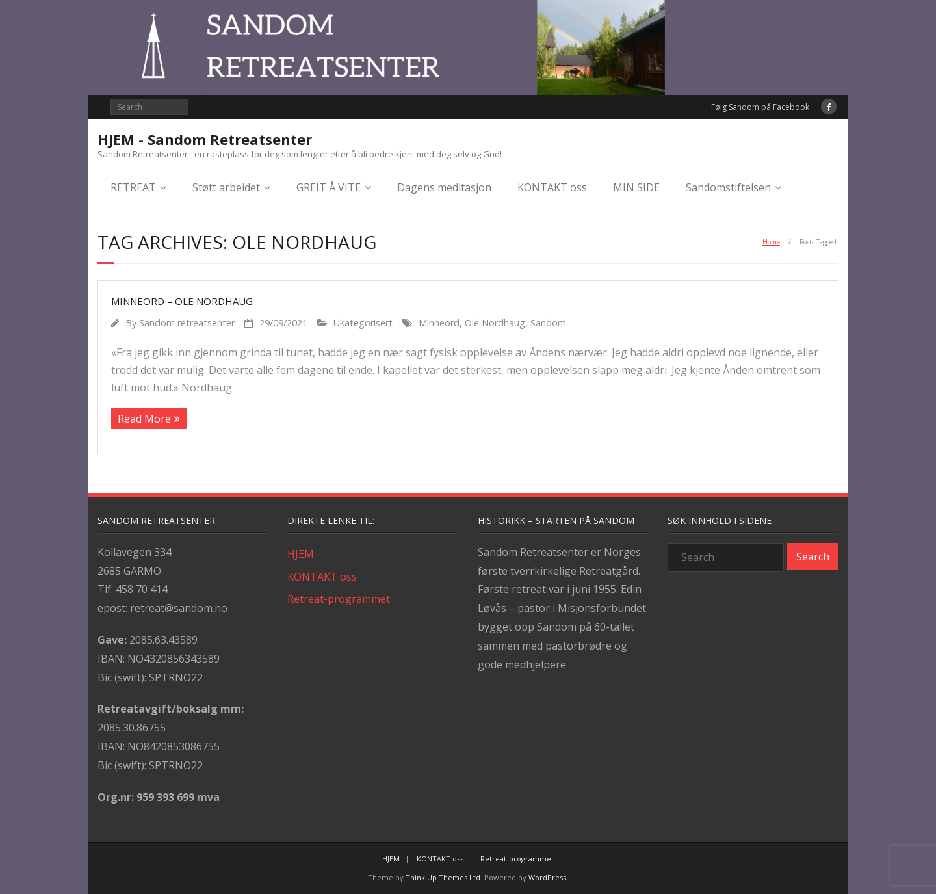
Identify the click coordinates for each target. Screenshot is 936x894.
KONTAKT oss (552, 187)
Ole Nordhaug (495, 323)
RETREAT (133, 187)
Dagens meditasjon (444, 187)
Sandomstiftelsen (728, 187)
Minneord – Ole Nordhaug (182, 301)
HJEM (300, 554)
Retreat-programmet (338, 599)
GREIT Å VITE (328, 187)
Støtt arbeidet (226, 187)
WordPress (547, 877)
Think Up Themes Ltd (443, 877)
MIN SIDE (636, 187)
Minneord (439, 323)
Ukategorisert (363, 323)
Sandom (548, 323)
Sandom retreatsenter (187, 323)
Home (771, 241)
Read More (144, 419)
